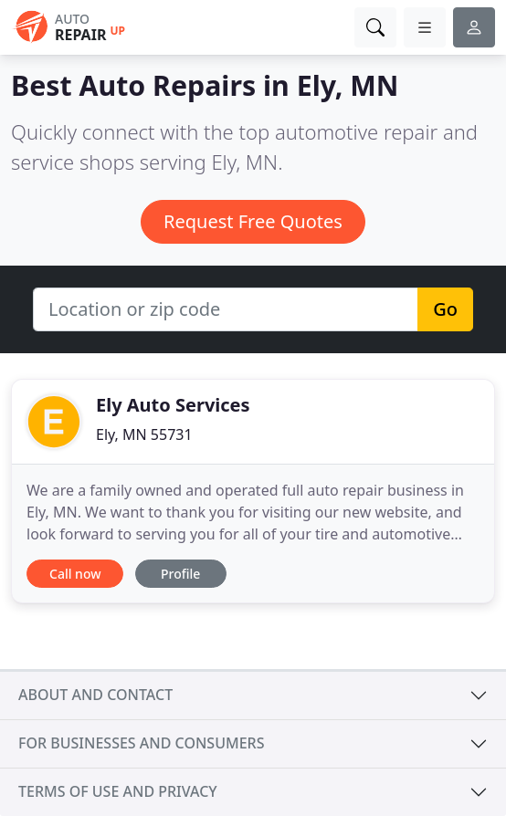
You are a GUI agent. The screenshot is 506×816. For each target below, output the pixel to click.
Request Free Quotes (253, 221)
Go (445, 309)
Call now (74, 573)
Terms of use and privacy (117, 791)
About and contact (95, 695)
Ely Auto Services (173, 404)
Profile (180, 573)
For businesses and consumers (141, 743)
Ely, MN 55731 (144, 434)
